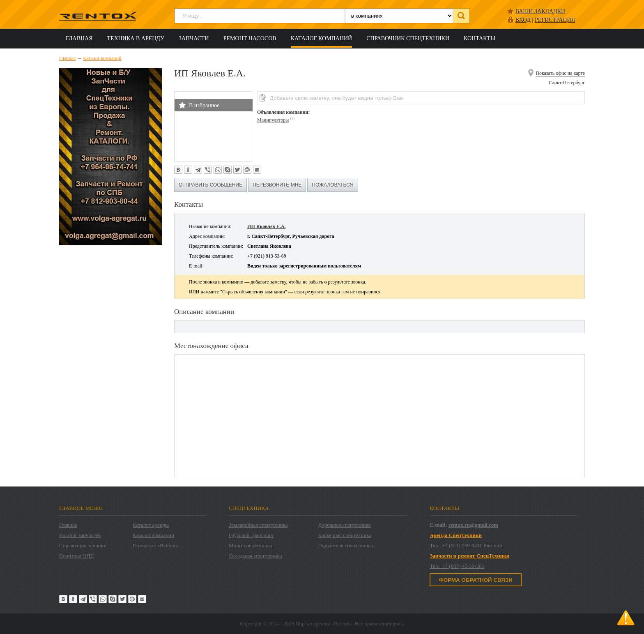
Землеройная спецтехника (258, 525)
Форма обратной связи (475, 580)
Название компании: (210, 226)
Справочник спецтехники (407, 38)
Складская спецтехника (255, 556)
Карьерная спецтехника (344, 535)
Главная (79, 38)
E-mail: (196, 266)
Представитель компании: (216, 246)
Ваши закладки (540, 11)
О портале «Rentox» (155, 545)
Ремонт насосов (249, 38)
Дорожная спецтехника (344, 525)
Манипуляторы (273, 120)
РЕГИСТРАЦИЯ (555, 20)
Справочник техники (82, 545)
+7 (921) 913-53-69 (266, 256)
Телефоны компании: (211, 256)
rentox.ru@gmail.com (473, 525)
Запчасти (194, 38)
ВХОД (523, 20)
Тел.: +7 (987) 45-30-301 (457, 566)
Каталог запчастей (80, 535)
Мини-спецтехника (250, 545)
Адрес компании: (207, 236)
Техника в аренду (135, 38)
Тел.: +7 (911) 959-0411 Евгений (466, 545)
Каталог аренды (151, 525)
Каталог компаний (321, 38)
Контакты (479, 38)
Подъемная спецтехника (345, 545)
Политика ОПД (76, 556)
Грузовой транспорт (251, 535)
